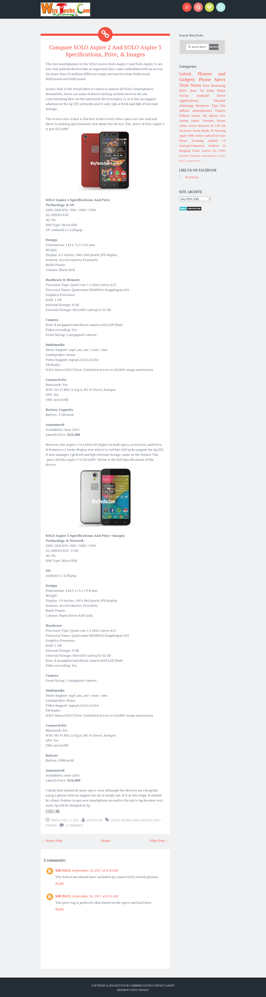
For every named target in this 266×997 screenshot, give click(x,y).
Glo (222, 105)
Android (203, 95)
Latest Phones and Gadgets (131, 820)
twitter (199, 135)
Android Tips (209, 150)
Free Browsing (214, 85)
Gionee (196, 115)
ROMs (222, 150)
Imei (222, 135)
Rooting (220, 130)
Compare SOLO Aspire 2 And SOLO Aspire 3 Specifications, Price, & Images (105, 50)
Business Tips (207, 105)
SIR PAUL (63, 870)
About (170, 985)
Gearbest (184, 155)
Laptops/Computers (192, 145)
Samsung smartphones (203, 155)
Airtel (220, 95)
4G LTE (215, 125)
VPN (191, 135)
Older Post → (159, 840)
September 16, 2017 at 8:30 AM (95, 870)
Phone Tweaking (191, 140)
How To (197, 90)
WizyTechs (94, 820)
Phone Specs (212, 79)
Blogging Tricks (189, 150)
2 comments (74, 825)
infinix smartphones (195, 110)
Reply (59, 883)
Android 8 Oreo (193, 160)
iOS (205, 115)
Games (220, 110)
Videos (184, 115)
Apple (183, 135)
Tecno (184, 95)
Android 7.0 (216, 140)
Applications (188, 100)
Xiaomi (221, 120)
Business (203, 125)
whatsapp (186, 105)
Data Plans (216, 90)
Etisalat (219, 100)
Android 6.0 (211, 135)
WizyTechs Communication (133, 985)
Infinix (195, 120)
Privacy (144, 989)
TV (212, 130)
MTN (183, 90)
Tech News (190, 85)
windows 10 (217, 145)
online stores (188, 125)
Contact (158, 985)
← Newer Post (52, 840)
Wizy (134, 989)
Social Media (201, 130)
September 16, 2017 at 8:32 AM (95, 896)
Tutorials (208, 120)
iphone (213, 115)
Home (105, 840)
